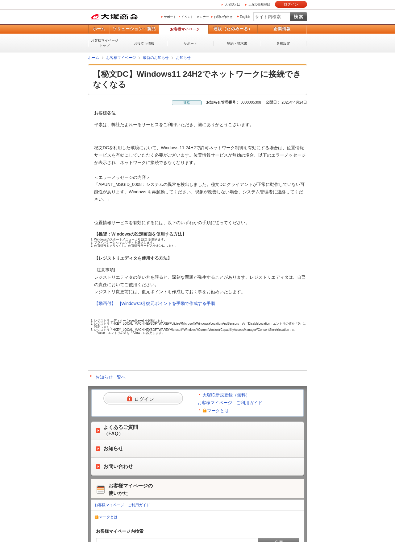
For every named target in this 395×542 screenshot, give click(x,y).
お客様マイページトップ (104, 43)
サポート (170, 16)
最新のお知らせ (156, 57)
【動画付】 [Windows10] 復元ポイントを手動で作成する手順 (154, 303)
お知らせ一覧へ (110, 377)
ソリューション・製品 (134, 29)
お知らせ (183, 57)
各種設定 (283, 43)
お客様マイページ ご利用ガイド (230, 402)
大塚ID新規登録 (259, 4)
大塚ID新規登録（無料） (226, 394)
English (245, 16)
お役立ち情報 (144, 43)
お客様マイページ (185, 29)
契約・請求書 (237, 43)
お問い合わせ (223, 16)
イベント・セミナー (195, 16)
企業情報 (282, 29)
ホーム (99, 29)
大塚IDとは (232, 4)
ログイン (291, 4)
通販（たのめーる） (233, 29)
